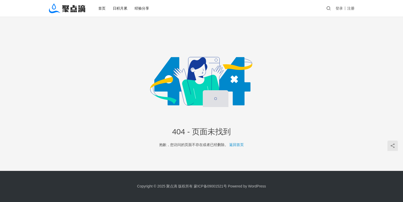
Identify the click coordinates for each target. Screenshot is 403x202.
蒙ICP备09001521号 (210, 186)
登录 (339, 8)
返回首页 (236, 145)
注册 (351, 8)
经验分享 (142, 8)
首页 (102, 8)
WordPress (257, 186)
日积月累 (120, 8)
